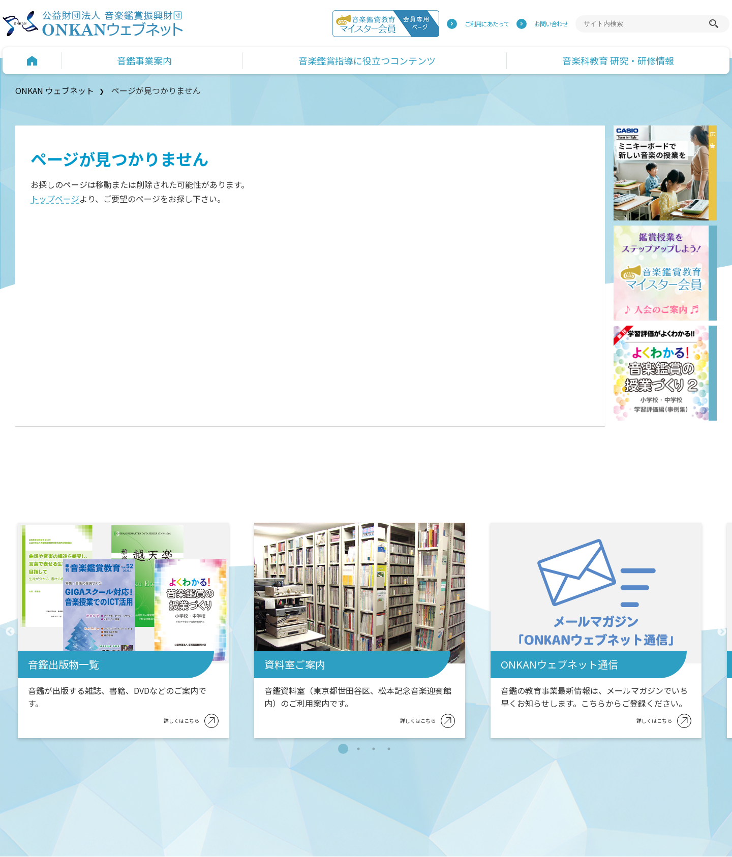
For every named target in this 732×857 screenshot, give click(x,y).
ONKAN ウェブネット (54, 90)
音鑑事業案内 (144, 60)
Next (722, 632)
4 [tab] (389, 749)
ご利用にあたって (487, 23)
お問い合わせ (551, 23)
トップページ (54, 199)
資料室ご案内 (294, 664)
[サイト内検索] (645, 24)
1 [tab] (343, 749)
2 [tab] (358, 749)
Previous (10, 632)
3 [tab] (374, 749)
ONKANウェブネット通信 (559, 664)
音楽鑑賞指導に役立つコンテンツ (367, 60)
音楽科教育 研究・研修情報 (618, 60)
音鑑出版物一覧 (63, 664)
